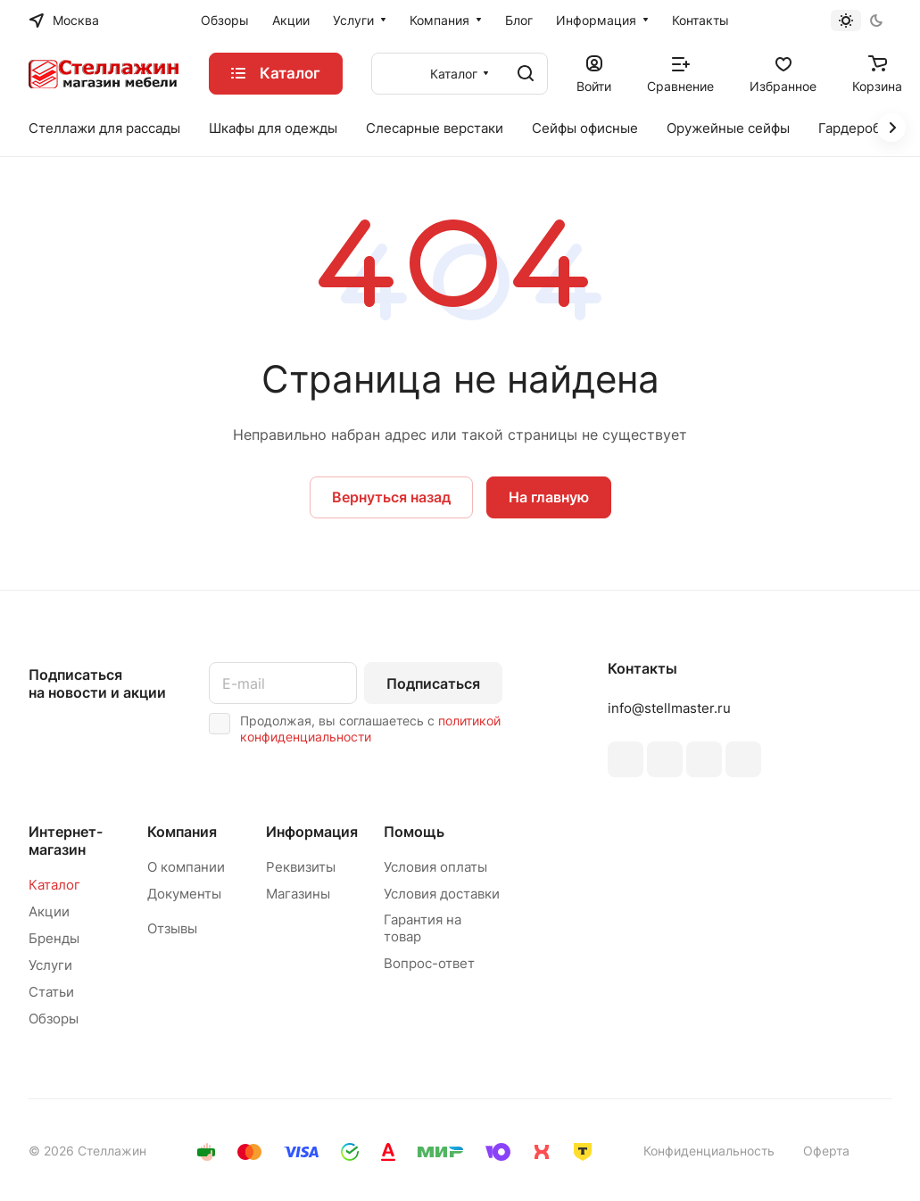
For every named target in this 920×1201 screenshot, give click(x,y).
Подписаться (433, 683)
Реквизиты (301, 866)
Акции (49, 911)
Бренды (54, 938)
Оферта (826, 1150)
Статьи (51, 991)
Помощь (414, 832)
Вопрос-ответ (429, 963)
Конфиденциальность (709, 1150)
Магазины (298, 893)
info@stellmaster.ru (669, 708)
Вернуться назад (391, 497)
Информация (312, 832)
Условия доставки (442, 893)
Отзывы (172, 928)
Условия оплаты (435, 866)
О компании (186, 866)
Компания (182, 832)
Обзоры (54, 1018)
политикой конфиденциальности (370, 728)
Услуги (50, 965)
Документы (184, 893)
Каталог (54, 884)
